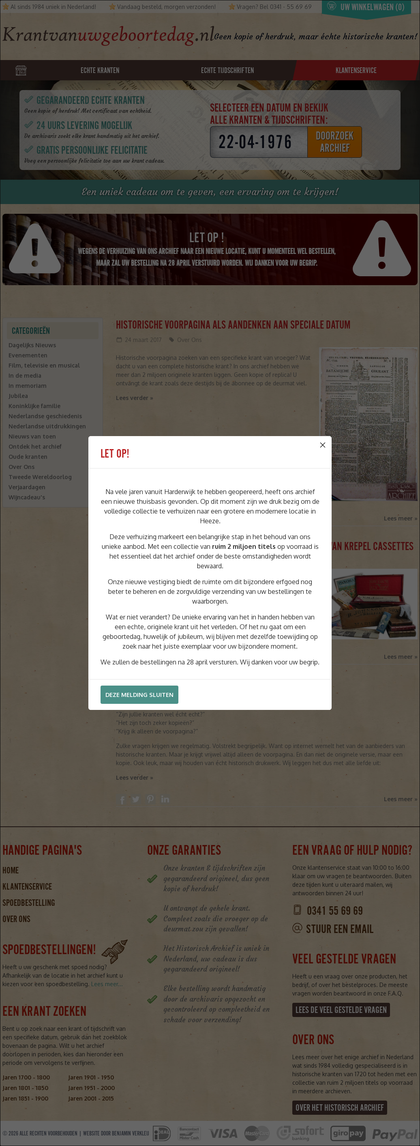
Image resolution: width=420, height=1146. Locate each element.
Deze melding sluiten (139, 694)
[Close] (323, 445)
